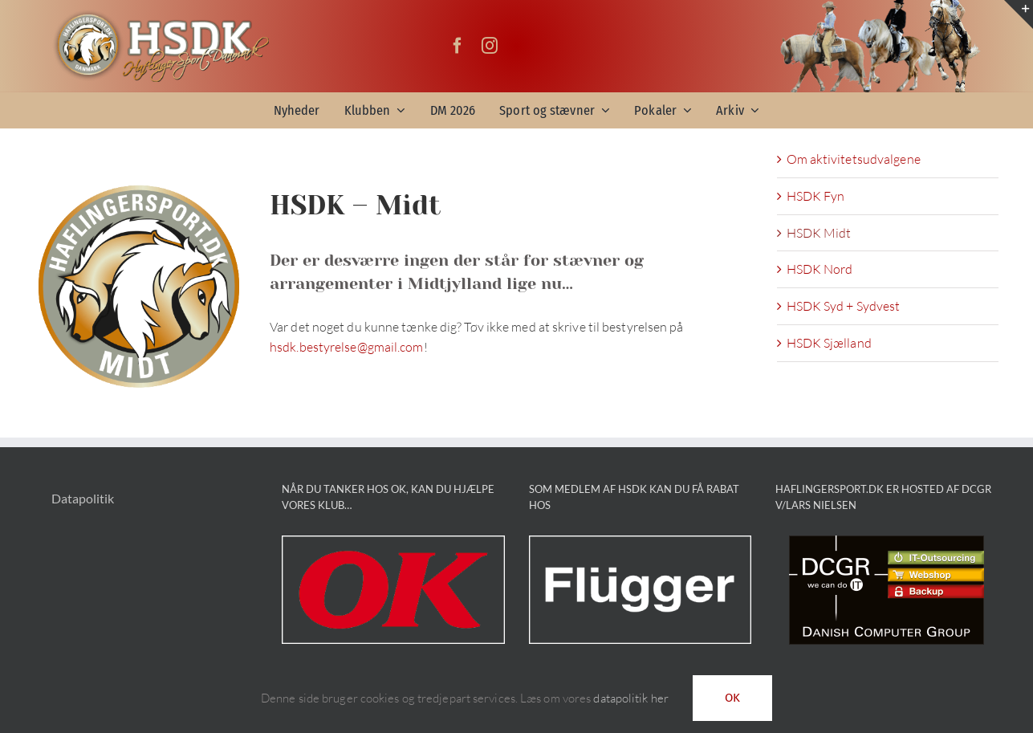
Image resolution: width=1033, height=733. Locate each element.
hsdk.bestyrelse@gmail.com (347, 347)
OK (732, 697)
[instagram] (490, 46)
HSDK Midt (819, 233)
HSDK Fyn (816, 196)
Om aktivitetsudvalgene (854, 159)
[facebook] (457, 46)
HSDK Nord (820, 269)
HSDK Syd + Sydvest (844, 306)
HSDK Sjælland (829, 343)
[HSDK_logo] (160, 15)
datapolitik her (631, 698)
